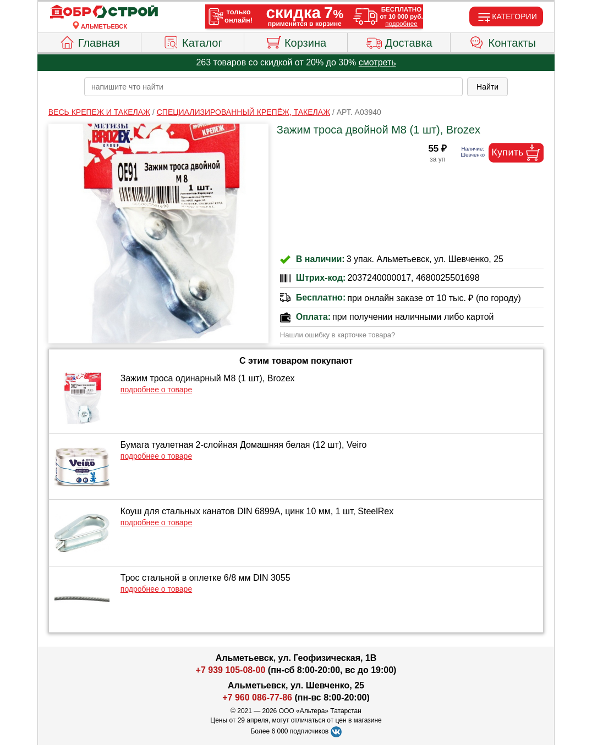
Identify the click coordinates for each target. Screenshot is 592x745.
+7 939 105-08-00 (231, 670)
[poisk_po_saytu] (273, 86)
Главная (89, 41)
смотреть (377, 62)
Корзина (295, 41)
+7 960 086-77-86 (257, 697)
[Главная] (104, 12)
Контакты (502, 41)
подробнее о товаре (156, 389)
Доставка (399, 41)
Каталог (192, 41)
